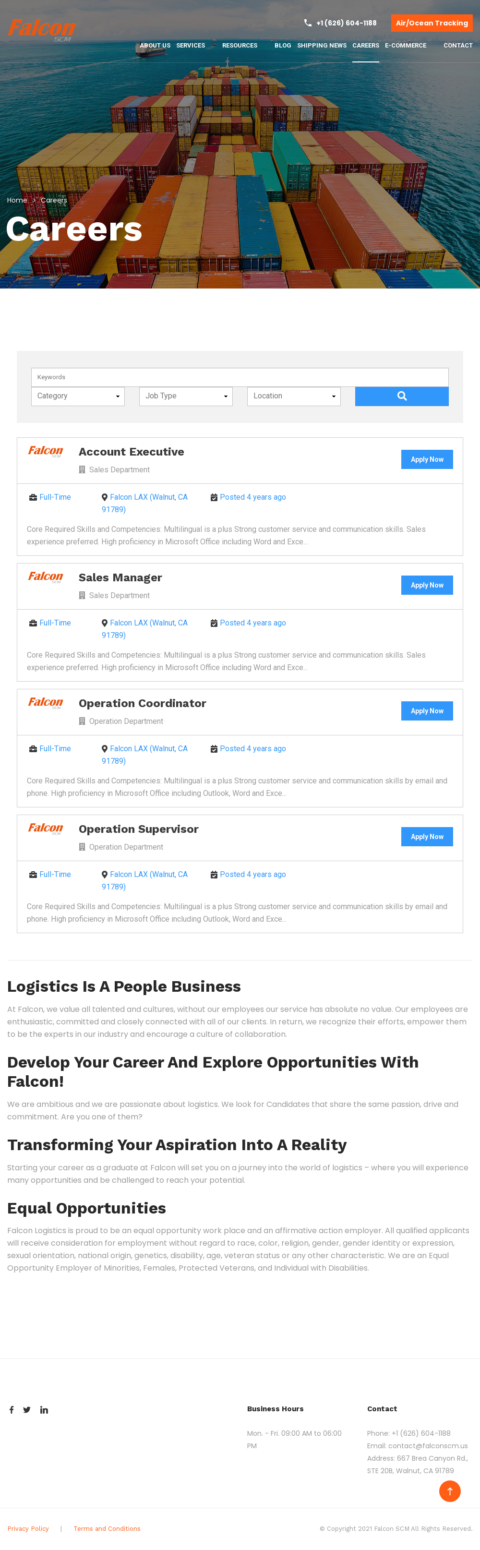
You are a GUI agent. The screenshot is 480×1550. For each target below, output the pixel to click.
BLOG (283, 45)
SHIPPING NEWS (322, 45)
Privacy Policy (28, 1528)
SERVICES (195, 45)
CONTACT (458, 45)
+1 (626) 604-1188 (421, 1433)
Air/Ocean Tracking (432, 23)
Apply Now (427, 459)
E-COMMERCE (410, 45)
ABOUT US (155, 45)
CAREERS (365, 45)
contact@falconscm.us (428, 1446)
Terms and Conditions (107, 1528)
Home (17, 200)
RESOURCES (244, 45)
